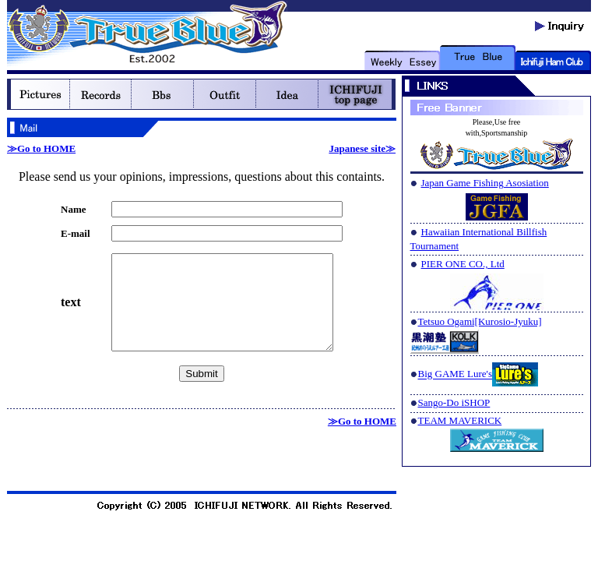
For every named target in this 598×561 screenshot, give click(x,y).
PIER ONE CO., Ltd (463, 264)
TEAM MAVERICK (460, 420)
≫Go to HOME (41, 148)
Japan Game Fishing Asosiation (485, 183)
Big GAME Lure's (455, 374)
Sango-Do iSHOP (454, 402)
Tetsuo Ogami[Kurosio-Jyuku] (480, 321)
